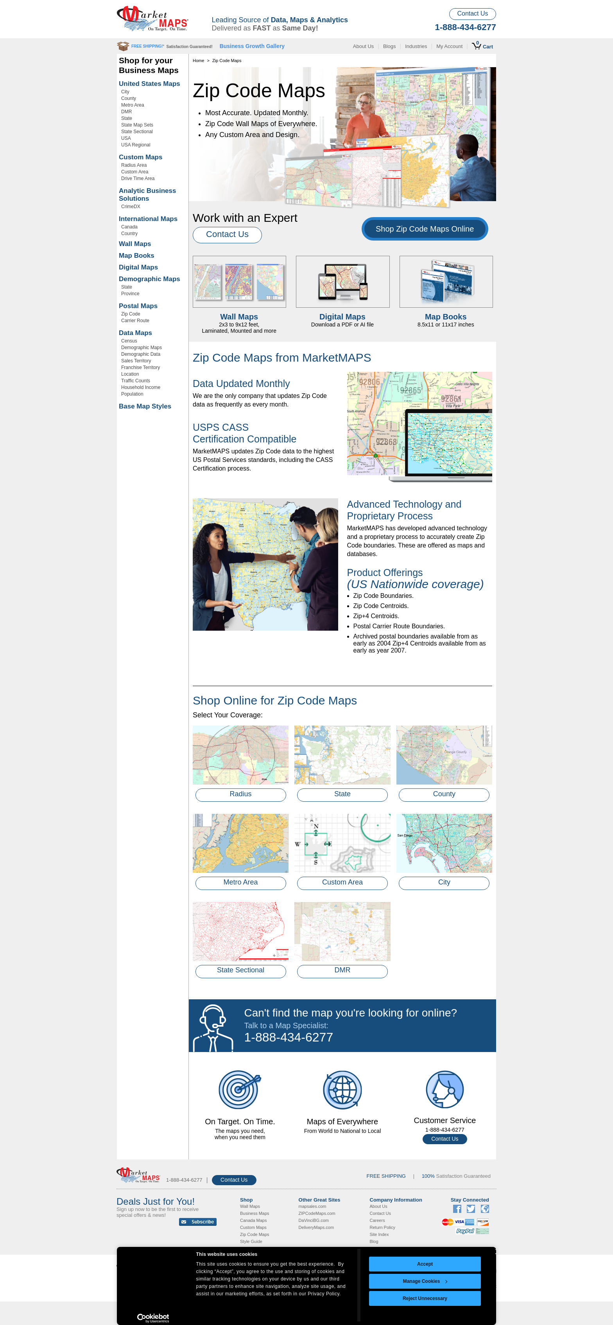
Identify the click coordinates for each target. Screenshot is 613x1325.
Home (198, 60)
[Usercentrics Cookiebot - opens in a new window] (153, 1318)
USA (126, 138)
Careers (377, 1220)
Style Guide (251, 1241)
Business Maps (254, 1213)
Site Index (379, 1234)
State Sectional (137, 131)
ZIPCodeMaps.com (317, 1213)
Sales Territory (136, 361)
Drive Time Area (137, 178)
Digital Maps (138, 267)
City (125, 92)
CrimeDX (130, 206)
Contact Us (472, 13)
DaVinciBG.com (314, 1220)
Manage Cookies (425, 1281)
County (128, 98)
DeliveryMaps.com (316, 1227)
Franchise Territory (140, 367)
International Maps (148, 219)
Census (129, 341)
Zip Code (130, 314)
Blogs (389, 46)
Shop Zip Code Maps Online (425, 229)
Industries (416, 46)
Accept (425, 1264)
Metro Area (132, 105)
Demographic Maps (149, 279)
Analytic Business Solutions (147, 194)
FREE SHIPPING (386, 1176)
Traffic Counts (135, 380)
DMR (126, 111)
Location (130, 374)
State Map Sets (137, 125)
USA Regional (136, 145)
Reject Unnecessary (425, 1298)
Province (130, 293)
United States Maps (149, 83)
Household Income (140, 387)
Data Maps (135, 333)
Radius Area (134, 165)
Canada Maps (253, 1220)
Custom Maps (140, 157)
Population (132, 394)
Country (129, 233)
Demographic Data (140, 354)
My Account (449, 46)
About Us (363, 46)
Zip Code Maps (254, 1234)
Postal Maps (138, 306)
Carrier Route (135, 320)
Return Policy (382, 1227)
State (126, 118)
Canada (129, 227)
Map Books (136, 255)
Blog (374, 1241)
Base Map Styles (145, 406)
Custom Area (134, 172)
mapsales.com (312, 1206)
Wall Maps (135, 244)
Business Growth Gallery (252, 46)
